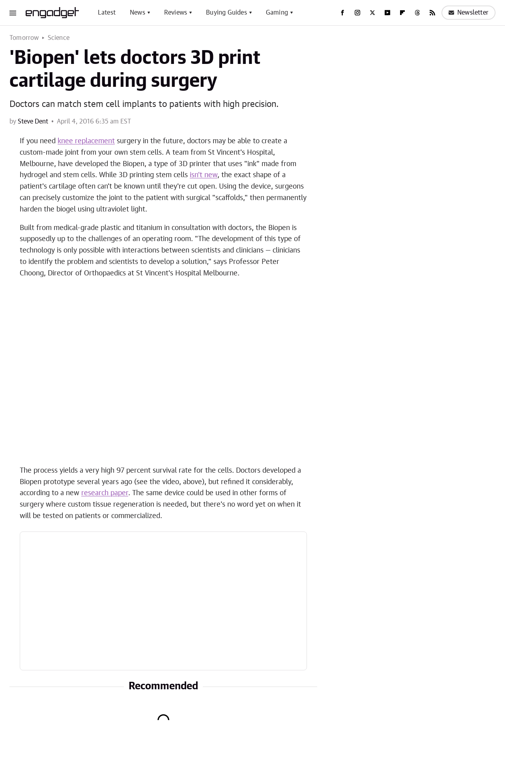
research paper (104, 493)
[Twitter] (372, 13)
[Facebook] (342, 13)
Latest (107, 12)
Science (58, 38)
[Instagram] (357, 13)
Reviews (175, 12)
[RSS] (432, 13)
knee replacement (86, 141)
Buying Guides (226, 12)
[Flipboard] (402, 13)
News (137, 12)
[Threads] (417, 13)
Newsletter (468, 12)
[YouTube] (387, 13)
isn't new (203, 175)
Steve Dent (33, 121)
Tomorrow (24, 38)
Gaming (277, 12)
